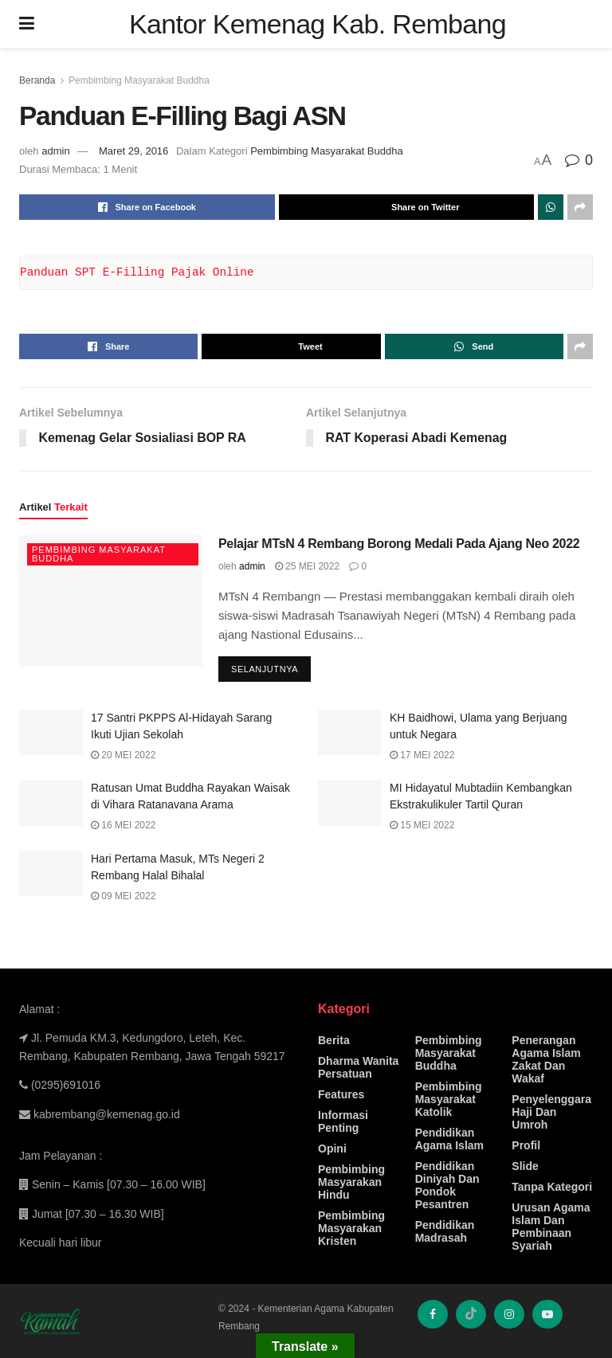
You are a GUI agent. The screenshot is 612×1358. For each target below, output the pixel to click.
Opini (332, 1148)
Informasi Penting (343, 1121)
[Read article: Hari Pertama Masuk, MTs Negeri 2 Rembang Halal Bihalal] (51, 873)
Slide (525, 1166)
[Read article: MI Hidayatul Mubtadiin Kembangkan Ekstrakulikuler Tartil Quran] (350, 803)
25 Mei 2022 (307, 566)
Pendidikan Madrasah (445, 1231)
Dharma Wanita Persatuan (358, 1067)
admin (55, 151)
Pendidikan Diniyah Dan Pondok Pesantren (447, 1185)
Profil (526, 1145)
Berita (334, 1040)
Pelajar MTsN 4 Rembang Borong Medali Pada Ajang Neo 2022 (398, 544)
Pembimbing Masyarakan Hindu (351, 1182)
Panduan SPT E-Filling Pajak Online (137, 272)
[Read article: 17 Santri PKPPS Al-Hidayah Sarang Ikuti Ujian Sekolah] (51, 732)
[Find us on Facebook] (433, 1314)
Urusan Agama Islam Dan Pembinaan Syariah (551, 1226)
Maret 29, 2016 (133, 151)
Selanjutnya (271, 666)
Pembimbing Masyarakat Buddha (139, 80)
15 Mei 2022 (422, 826)
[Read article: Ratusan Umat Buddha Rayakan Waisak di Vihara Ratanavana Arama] (51, 803)
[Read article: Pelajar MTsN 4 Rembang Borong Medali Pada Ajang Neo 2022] (110, 601)
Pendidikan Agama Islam (449, 1139)
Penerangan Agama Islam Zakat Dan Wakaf (546, 1059)
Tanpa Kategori (552, 1186)
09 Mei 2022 (123, 896)
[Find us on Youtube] (547, 1314)
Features (341, 1094)
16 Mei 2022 (123, 826)
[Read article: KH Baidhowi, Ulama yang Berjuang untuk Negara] (350, 732)
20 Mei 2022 (123, 755)
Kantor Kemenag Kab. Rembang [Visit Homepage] (317, 23)
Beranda (37, 80)
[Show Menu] (26, 24)
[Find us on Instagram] (509, 1314)
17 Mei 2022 (422, 755)
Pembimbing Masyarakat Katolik (448, 1099)
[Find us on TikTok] (471, 1314)
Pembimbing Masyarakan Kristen (351, 1228)
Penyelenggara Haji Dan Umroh (551, 1112)
